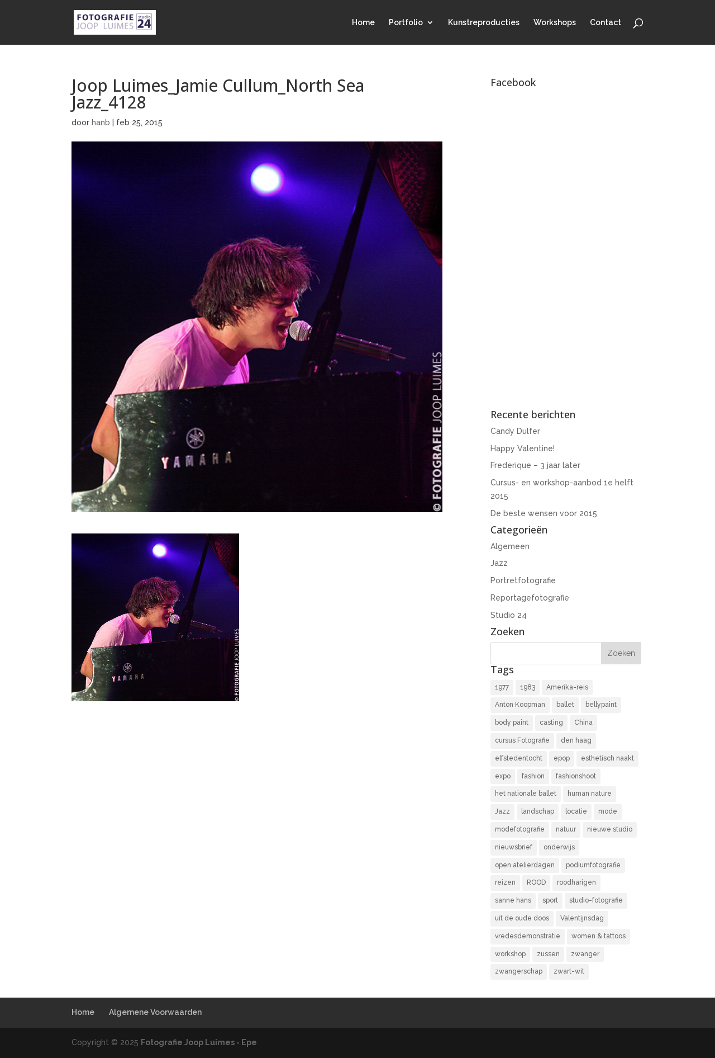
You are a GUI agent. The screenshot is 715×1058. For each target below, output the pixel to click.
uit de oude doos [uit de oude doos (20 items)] (522, 918)
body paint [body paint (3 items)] (511, 722)
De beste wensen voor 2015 (543, 513)
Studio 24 (508, 615)
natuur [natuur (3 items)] (566, 829)
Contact (605, 22)
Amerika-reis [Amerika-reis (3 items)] (567, 687)
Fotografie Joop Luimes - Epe (199, 1042)
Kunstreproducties (483, 22)
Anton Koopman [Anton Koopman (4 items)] (520, 705)
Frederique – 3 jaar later (535, 465)
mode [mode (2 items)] (607, 811)
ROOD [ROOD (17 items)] (536, 882)
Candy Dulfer (515, 431)
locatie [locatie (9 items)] (576, 811)
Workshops (554, 22)
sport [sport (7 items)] (550, 900)
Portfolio (406, 22)
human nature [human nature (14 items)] (590, 793)
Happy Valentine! (522, 448)
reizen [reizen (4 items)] (505, 882)
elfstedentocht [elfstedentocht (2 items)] (518, 758)
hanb (101, 122)
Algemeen (510, 546)
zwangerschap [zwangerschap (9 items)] (518, 971)
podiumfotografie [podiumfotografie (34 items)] (593, 865)
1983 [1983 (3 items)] (527, 687)
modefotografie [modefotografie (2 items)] (520, 829)
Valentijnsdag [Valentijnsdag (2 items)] (582, 918)
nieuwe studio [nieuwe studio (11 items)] (609, 829)
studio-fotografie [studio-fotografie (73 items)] (596, 900)
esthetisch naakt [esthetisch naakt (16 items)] (607, 758)
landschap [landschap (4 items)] (537, 811)
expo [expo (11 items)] (503, 776)
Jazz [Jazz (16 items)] (502, 811)
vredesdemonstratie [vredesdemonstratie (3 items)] (527, 936)
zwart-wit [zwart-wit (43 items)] (569, 971)
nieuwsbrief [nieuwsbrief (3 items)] (513, 847)
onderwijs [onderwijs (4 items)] (559, 847)
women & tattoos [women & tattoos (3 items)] (598, 936)
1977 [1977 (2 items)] (502, 687)
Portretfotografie (523, 580)
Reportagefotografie (529, 597)
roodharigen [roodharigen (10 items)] (576, 882)
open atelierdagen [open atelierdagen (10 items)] (525, 865)
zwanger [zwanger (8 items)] (585, 954)
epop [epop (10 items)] (562, 758)
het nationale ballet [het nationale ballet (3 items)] (525, 793)
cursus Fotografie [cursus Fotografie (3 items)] (522, 740)
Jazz (499, 563)
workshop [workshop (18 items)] (510, 954)
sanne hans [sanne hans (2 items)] (513, 900)
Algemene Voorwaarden (155, 1012)
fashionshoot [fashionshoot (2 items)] (576, 776)
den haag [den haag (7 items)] (576, 740)
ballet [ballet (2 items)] (565, 705)
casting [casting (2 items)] (551, 722)
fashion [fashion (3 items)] (533, 776)
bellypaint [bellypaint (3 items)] (601, 705)
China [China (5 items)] (583, 722)
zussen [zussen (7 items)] (548, 954)
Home (363, 22)
